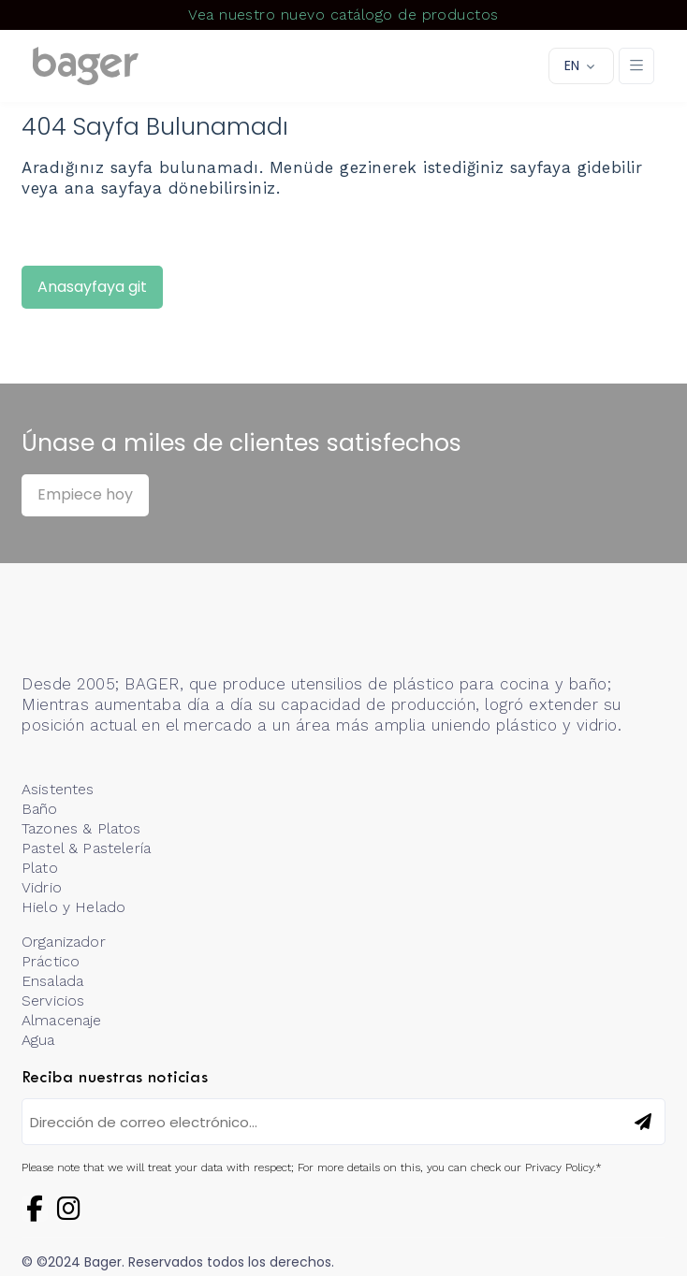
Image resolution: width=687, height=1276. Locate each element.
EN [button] (571, 65)
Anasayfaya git (92, 286)
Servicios (53, 1000)
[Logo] (86, 66)
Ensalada (52, 981)
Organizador (64, 941)
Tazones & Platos (81, 828)
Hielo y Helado (73, 907)
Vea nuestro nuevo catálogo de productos (343, 14)
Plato (40, 868)
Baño (40, 809)
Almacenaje (62, 1020)
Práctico (51, 961)
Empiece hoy (85, 494)
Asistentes (58, 789)
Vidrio (42, 887)
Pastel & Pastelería (86, 848)
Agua (38, 1040)
